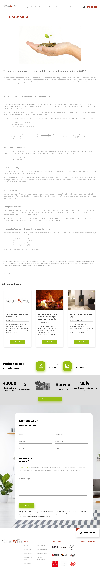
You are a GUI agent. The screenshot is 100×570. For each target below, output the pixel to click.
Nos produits (28, 7)
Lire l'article (17, 342)
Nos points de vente (41, 7)
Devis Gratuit (87, 532)
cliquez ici (48, 516)
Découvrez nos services (50, 399)
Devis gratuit (64, 7)
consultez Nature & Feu (16, 139)
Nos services (41, 545)
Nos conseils (53, 7)
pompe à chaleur (45, 135)
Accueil (20, 7)
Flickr (10, 273)
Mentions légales (42, 553)
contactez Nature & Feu (86, 263)
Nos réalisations (75, 7)
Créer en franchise (88, 541)
